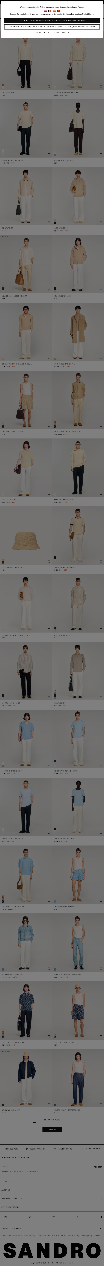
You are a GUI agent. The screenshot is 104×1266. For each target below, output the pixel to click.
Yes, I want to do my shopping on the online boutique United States (52, 20)
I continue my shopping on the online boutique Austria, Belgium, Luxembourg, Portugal (52, 27)
